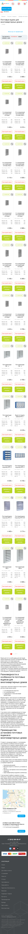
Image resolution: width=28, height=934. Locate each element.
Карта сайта (4, 905)
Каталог (6, 11)
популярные (14, 36)
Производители (5, 899)
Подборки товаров (6, 893)
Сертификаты (5, 882)
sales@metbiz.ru (19, 3)
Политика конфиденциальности (8, 916)
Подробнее (21, 815)
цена (8, 38)
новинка (4, 38)
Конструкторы (5, 908)
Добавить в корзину (7, 86)
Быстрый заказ (6, 81)
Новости (3, 876)
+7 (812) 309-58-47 (14, 839)
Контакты (4, 896)
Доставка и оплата (6, 870)
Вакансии (3, 890)
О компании (4, 873)
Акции (3, 867)
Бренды (3, 902)
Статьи (3, 879)
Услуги (3, 864)
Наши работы (5, 885)
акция (20, 36)
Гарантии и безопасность (8, 888)
